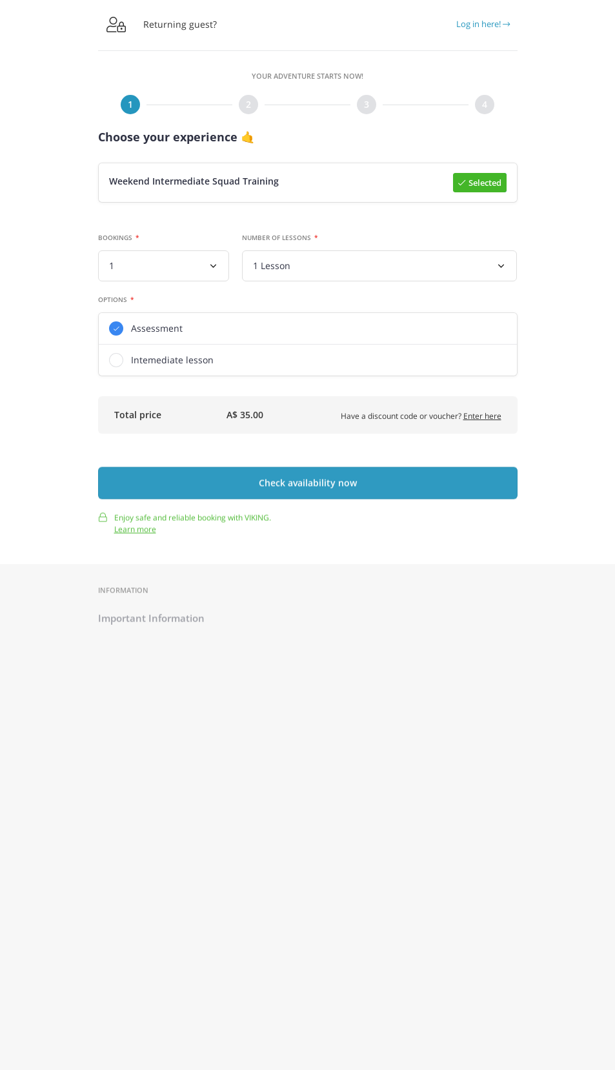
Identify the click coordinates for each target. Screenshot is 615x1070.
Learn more (135, 533)
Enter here (482, 417)
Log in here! (483, 24)
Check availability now (308, 487)
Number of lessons (276, 238)
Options (112, 300)
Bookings (115, 238)
